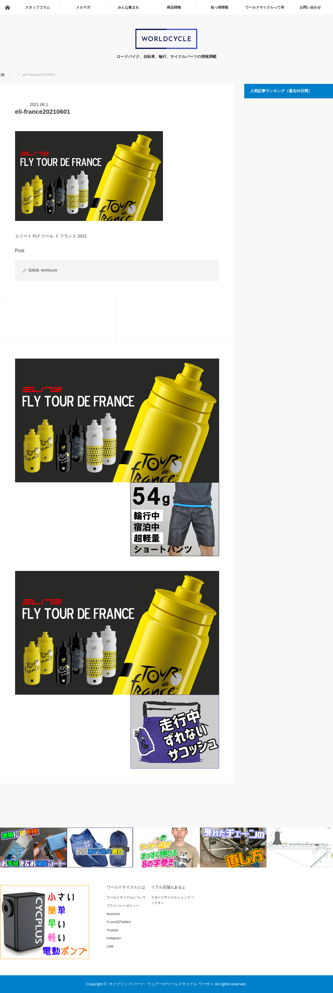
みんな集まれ (128, 7)
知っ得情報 (219, 7)
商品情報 (174, 7)
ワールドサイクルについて (126, 897)
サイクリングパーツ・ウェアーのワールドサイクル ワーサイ (161, 984)
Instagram (114, 938)
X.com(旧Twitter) (119, 922)
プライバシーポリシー (123, 905)
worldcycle (49, 270)
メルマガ (83, 7)
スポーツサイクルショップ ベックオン (172, 900)
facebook (113, 914)
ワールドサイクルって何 (264, 7)
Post (20, 250)
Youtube (113, 930)
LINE (110, 946)
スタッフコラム (37, 7)
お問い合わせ (310, 7)
